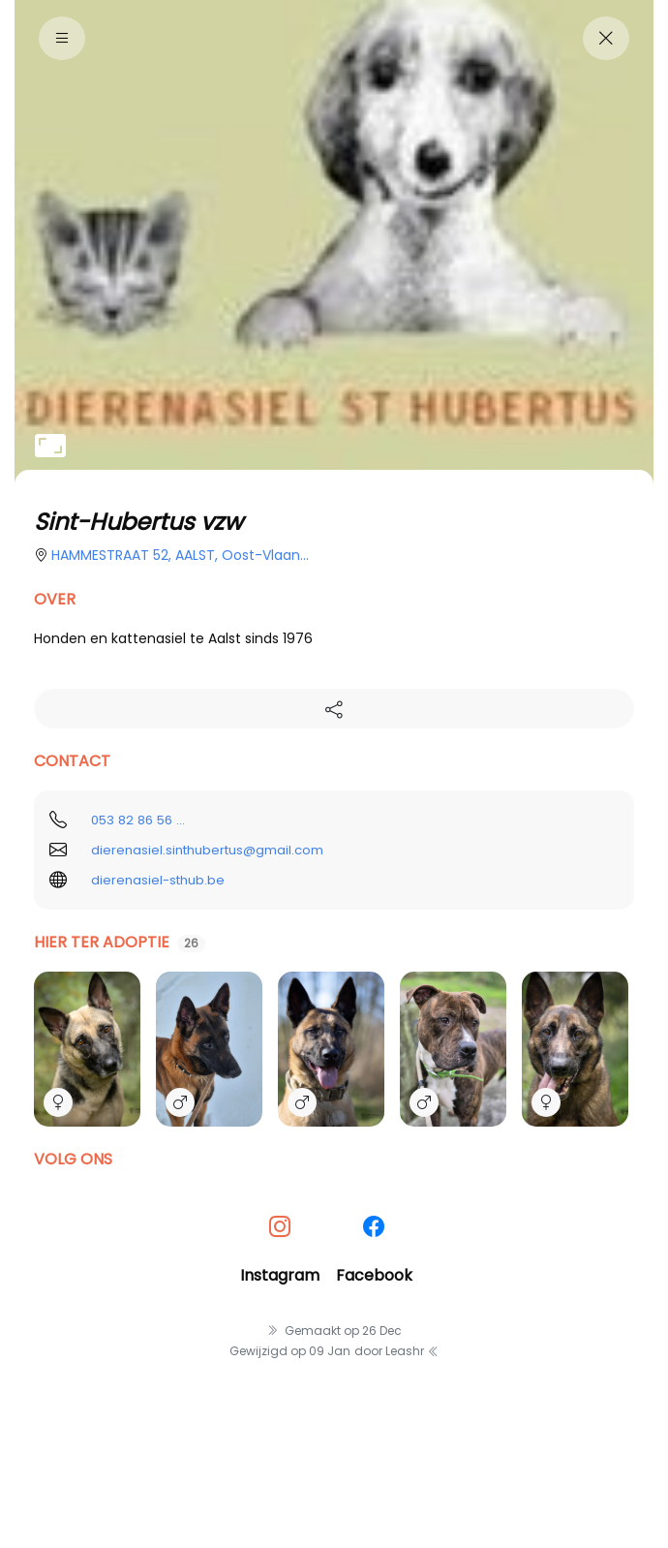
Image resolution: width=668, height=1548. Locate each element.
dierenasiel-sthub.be (158, 880)
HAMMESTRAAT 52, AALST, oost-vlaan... (180, 555)
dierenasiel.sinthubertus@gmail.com (207, 850)
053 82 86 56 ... (138, 820)
